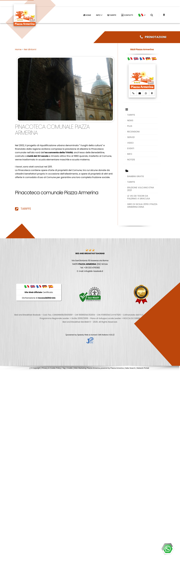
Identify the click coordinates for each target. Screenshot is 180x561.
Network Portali (143, 368)
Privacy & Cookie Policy (51, 368)
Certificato (39, 292)
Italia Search (130, 368)
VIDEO (130, 142)
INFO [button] (99, 15)
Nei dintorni (30, 49)
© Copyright (35, 368)
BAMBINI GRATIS (135, 176)
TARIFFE (111, 15)
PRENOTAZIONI (153, 37)
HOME (87, 15)
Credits (70, 368)
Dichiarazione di (38, 298)
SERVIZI (131, 137)
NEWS (130, 120)
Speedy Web (82, 334)
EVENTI (130, 148)
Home (18, 49)
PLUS (129, 126)
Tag (63, 368)
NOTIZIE (131, 159)
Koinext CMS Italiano (100, 334)
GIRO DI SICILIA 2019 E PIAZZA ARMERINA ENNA (142, 205)
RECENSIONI (133, 131)
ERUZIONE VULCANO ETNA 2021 (140, 189)
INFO (129, 154)
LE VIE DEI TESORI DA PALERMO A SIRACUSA (138, 197)
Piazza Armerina (117, 368)
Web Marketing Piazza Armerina (87, 368)
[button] (142, 15)
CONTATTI (127, 15)
